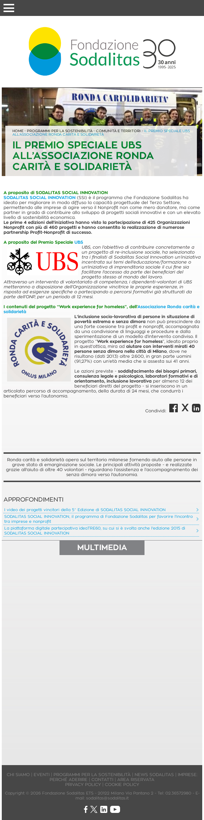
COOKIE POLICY (122, 784)
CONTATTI (102, 779)
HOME (17, 131)
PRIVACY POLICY (83, 784)
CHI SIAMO (18, 774)
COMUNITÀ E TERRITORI (119, 131)
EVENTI (42, 774)
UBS (78, 242)
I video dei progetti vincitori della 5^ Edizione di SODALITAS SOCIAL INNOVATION (85, 509)
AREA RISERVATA (135, 779)
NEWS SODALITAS (154, 774)
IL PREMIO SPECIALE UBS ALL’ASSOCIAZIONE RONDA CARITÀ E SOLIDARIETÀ (101, 133)
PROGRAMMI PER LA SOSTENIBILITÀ (59, 131)
